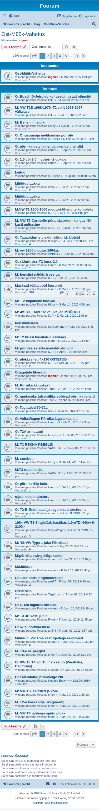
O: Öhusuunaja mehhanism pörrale (44, 135)
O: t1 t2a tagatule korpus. (36, 605)
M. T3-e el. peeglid (30, 651)
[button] (34, 56)
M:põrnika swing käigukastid (38, 556)
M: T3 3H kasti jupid (31, 616)
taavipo (52, 241)
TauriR (52, 388)
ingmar (24, 40)
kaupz (52, 150)
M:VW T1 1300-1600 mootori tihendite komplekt (54, 209)
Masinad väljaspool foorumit (38, 286)
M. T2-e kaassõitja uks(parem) (40, 702)
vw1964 (53, 254)
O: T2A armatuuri (29, 432)
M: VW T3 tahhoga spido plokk (40, 713)
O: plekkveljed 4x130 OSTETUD (41, 359)
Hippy (52, 125)
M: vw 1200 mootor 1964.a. (37, 250)
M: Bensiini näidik (29, 122)
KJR (51, 213)
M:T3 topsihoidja (29, 470)
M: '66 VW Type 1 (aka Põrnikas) (41, 543)
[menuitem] (14, 16)
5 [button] (66, 55)
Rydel (52, 619)
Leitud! (21, 172)
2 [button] (48, 55)
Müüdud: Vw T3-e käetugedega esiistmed (49, 638)
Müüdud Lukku (27, 183)
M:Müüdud (24, 567)
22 (94, 293)
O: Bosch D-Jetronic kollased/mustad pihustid (53, 96)
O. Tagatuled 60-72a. (31, 407)
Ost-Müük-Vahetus (23, 34)
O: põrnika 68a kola (31, 484)
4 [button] (60, 55)
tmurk (52, 654)
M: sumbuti (24, 459)
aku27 (52, 581)
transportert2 (56, 326)
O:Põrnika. (24, 591)
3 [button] (54, 55)
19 (77, 293)
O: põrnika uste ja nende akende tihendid (49, 146)
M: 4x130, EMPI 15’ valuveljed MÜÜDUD (47, 312)
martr (51, 340)
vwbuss (53, 570)
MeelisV (53, 435)
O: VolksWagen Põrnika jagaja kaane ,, (46, 419)
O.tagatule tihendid (30, 372)
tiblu (50, 100)
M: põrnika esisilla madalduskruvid (44, 348)
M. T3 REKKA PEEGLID (34, 444)
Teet (51, 400)
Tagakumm (55, 594)
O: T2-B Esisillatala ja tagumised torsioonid (51, 510)
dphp (51, 187)
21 (88, 293)
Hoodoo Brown (57, 680)
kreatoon (54, 669)
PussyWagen (56, 530)
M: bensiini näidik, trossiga (37, 274)
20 (82, 293)
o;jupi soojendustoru (32, 497)
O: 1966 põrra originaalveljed (39, 578)
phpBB (34, 793)
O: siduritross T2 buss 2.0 (36, 261)
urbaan (52, 513)
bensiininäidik (26, 323)
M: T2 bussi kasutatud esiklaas (40, 337)
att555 (52, 228)
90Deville (54, 138)
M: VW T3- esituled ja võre (36, 691)
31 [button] (76, 55)
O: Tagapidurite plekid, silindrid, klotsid (47, 237)
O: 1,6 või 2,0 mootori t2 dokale (40, 159)
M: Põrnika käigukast (32, 385)
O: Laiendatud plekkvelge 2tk (39, 677)
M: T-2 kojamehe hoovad (35, 301)
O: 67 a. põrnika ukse (32, 627)
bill (50, 411)
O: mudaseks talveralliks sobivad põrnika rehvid (55, 396)
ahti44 (52, 630)
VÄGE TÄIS (55, 448)
